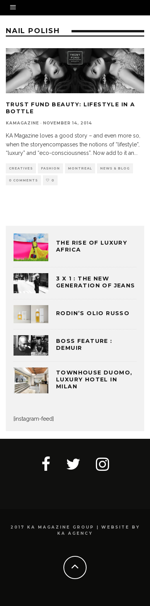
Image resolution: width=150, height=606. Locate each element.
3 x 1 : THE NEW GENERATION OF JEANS (95, 282)
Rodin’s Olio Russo (93, 313)
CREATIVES (21, 168)
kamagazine (22, 123)
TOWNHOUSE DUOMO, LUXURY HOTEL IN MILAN (94, 379)
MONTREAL (80, 168)
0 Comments (23, 180)
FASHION (50, 168)
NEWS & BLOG (115, 168)
